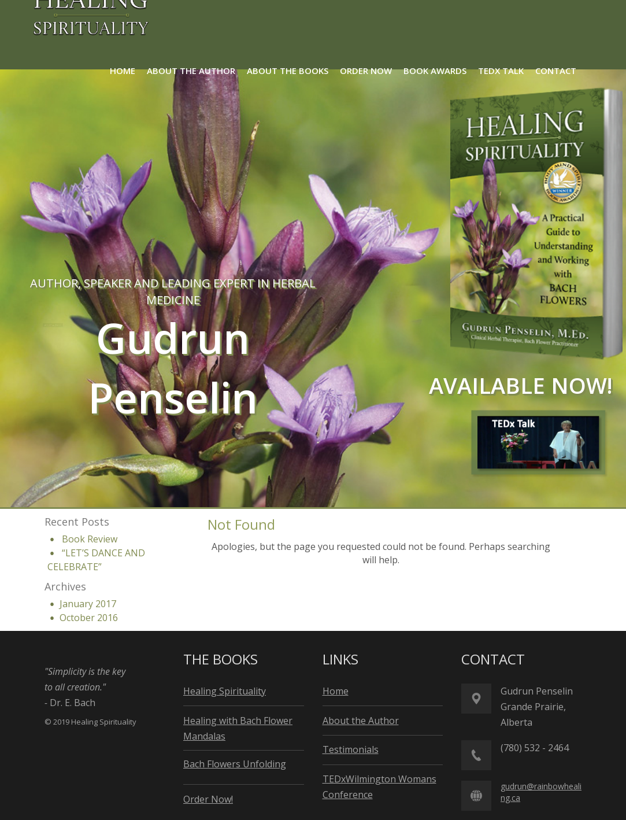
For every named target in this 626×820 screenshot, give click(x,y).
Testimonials (351, 749)
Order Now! (208, 799)
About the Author (161, 324)
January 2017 (88, 603)
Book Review (89, 539)
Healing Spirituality (224, 691)
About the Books (58, 325)
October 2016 (89, 617)
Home (336, 691)
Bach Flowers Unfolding (234, 764)
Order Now (244, 324)
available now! (521, 385)
